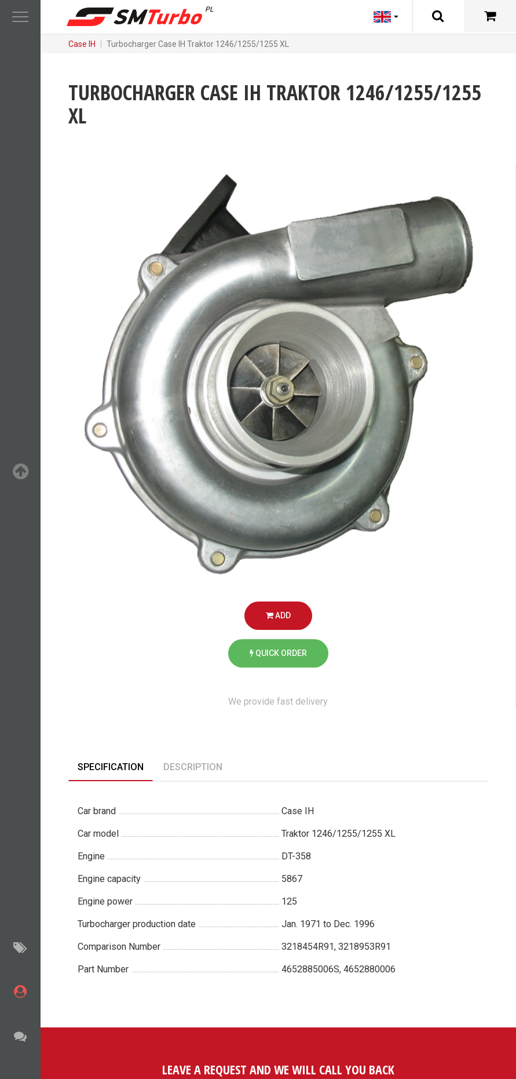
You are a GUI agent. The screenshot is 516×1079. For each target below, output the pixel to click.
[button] (20, 17)
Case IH (215, 44)
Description (192, 766)
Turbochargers (164, 44)
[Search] (438, 16)
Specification (111, 766)
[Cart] (490, 16)
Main (77, 44)
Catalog (111, 44)
